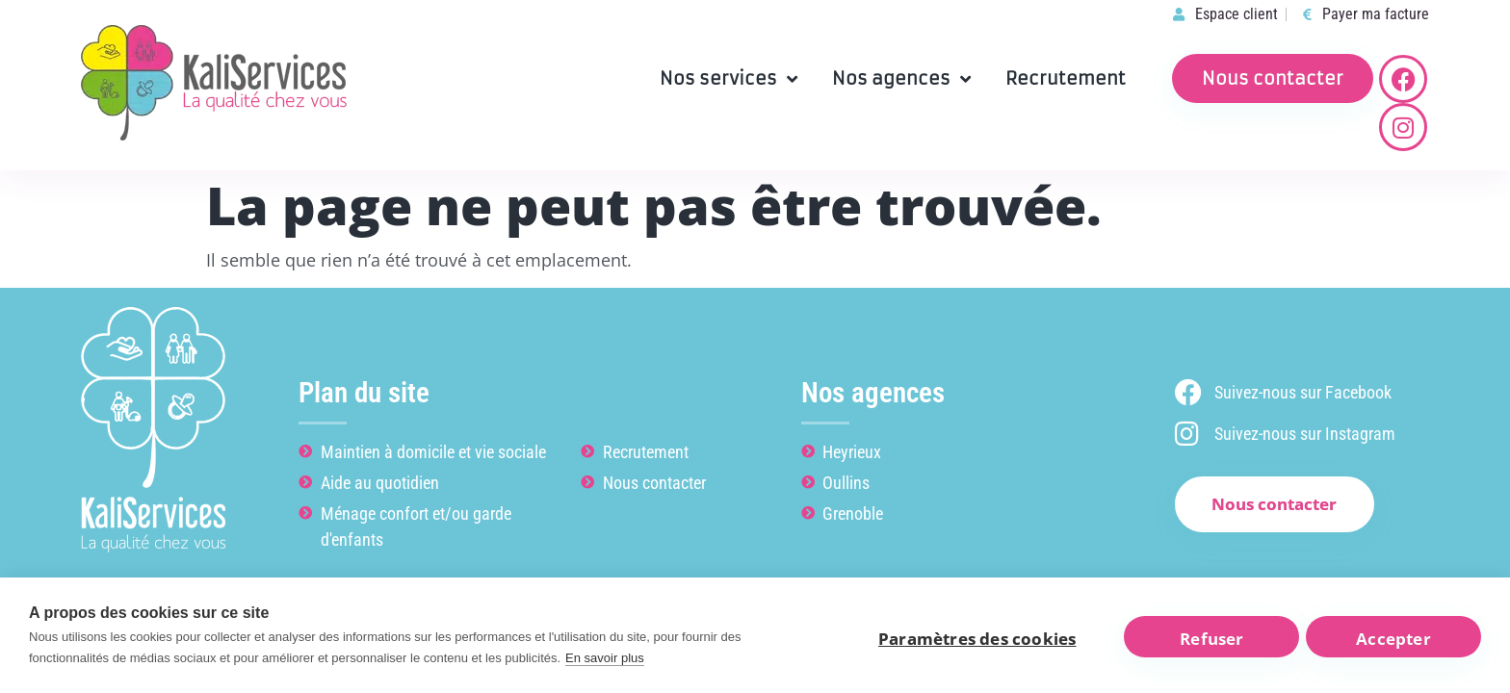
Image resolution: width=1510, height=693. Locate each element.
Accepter (1394, 638)
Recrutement (1065, 78)
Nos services (728, 79)
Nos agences (901, 79)
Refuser (1208, 638)
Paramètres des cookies (967, 638)
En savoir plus (604, 658)
